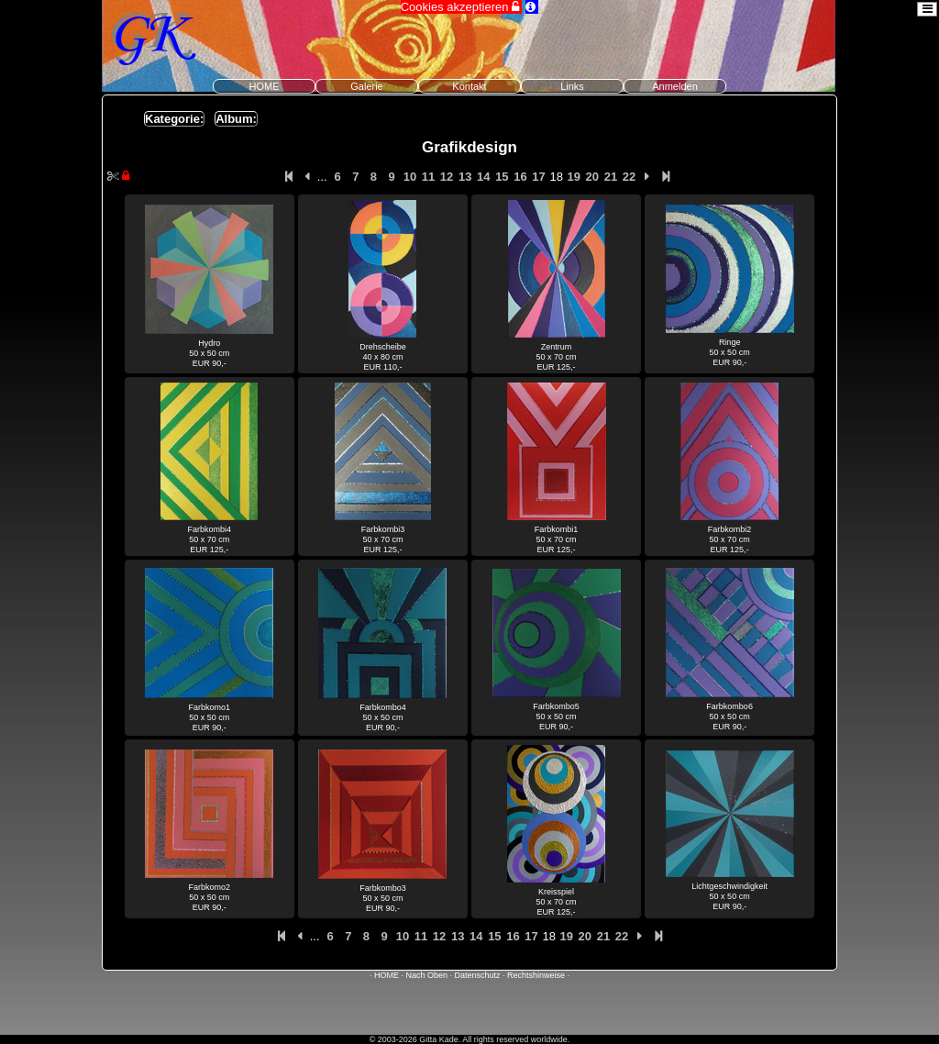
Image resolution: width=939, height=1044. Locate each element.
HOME (264, 86)
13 (464, 176)
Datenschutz (478, 975)
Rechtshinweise (536, 975)
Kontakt (469, 86)
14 (483, 176)
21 (610, 176)
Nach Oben (426, 975)
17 (538, 176)
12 (446, 176)
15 (501, 176)
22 (629, 176)
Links (572, 86)
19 (574, 176)
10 (409, 176)
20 (592, 176)
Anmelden (675, 86)
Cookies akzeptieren (461, 7)
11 (428, 176)
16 (520, 176)
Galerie (366, 86)
